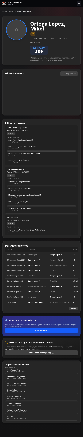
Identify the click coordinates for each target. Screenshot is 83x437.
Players (11, 11)
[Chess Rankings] (12, 3)
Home (4, 11)
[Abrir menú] (79, 3)
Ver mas (73, 308)
